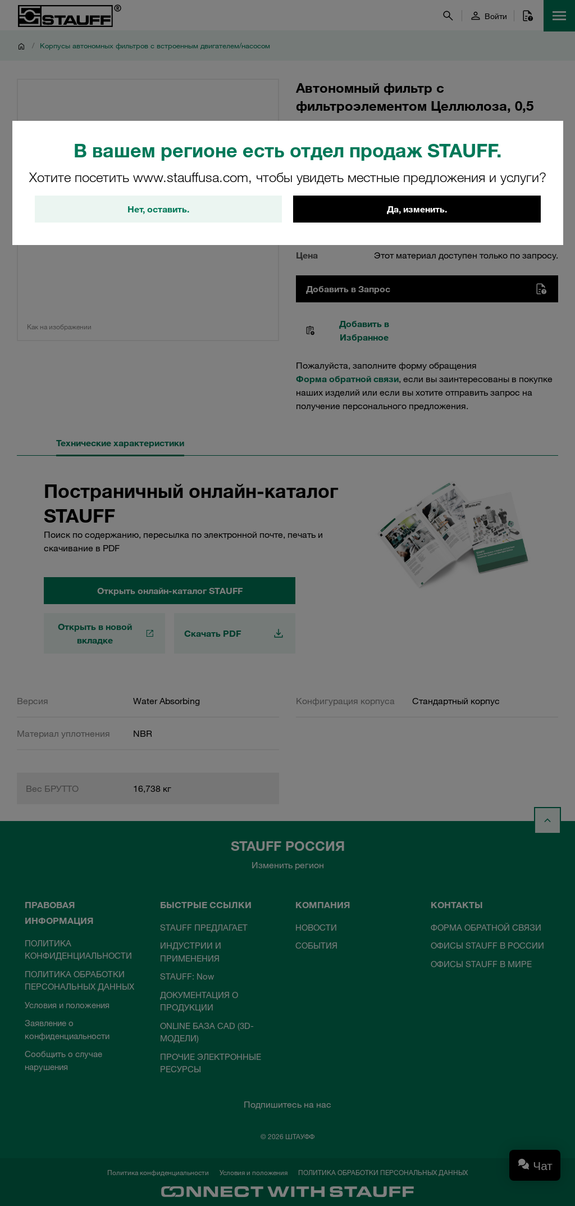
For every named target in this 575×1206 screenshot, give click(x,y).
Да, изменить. (417, 209)
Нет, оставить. (158, 209)
